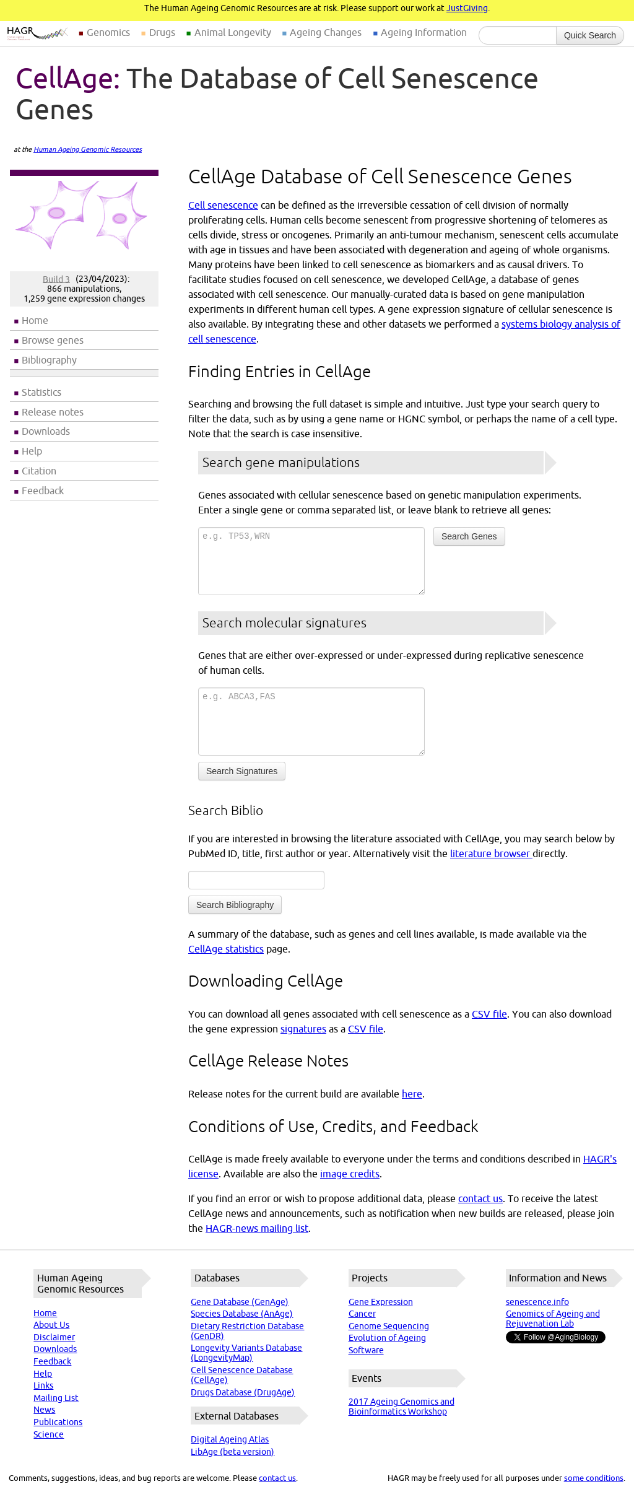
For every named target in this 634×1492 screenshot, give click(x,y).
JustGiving (467, 8)
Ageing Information (424, 32)
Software (366, 1350)
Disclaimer (54, 1337)
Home (35, 320)
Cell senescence (223, 205)
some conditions (593, 1477)
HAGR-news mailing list (257, 1228)
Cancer (362, 1314)
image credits (350, 1173)
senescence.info (537, 1302)
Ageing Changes (326, 32)
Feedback (43, 490)
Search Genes (469, 536)
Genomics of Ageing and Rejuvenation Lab (553, 1318)
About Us (51, 1325)
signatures (303, 1028)
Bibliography (49, 359)
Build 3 (56, 279)
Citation (39, 470)
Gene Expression (381, 1302)
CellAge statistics (226, 948)
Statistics (41, 392)
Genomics (108, 32)
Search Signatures (241, 771)
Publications (57, 1422)
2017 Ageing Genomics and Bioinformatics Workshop (401, 1406)
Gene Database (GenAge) (240, 1302)
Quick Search (590, 35)
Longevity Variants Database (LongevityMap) (246, 1353)
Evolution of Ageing (387, 1338)
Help (32, 450)
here (412, 1093)
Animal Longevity (232, 32)
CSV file (489, 1013)
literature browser (491, 853)
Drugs (162, 32)
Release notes (53, 411)
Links (43, 1385)
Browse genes (53, 340)
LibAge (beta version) (232, 1452)
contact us (480, 1198)
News (44, 1410)
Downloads (46, 431)
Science (48, 1434)
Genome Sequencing (389, 1326)
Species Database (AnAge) (242, 1314)
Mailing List (56, 1398)
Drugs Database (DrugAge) (243, 1392)
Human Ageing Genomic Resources (87, 149)
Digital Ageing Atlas (230, 1439)
